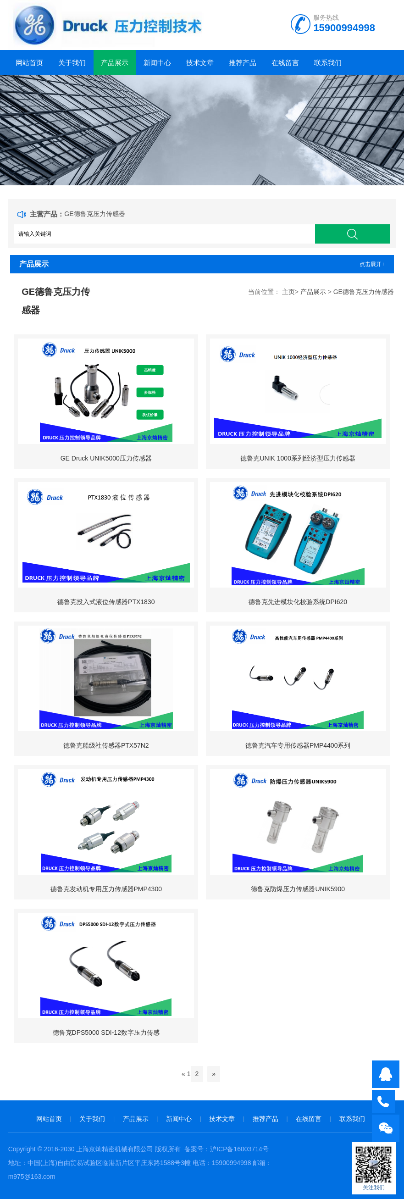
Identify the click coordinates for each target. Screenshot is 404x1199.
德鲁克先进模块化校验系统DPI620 (298, 601)
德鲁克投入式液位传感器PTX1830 (106, 601)
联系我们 (328, 63)
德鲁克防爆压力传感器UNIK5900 (298, 889)
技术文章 (200, 63)
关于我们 (72, 63)
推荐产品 (242, 63)
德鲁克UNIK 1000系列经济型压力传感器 (297, 458)
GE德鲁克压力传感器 (94, 213)
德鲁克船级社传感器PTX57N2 (106, 745)
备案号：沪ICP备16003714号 (226, 1149)
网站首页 (29, 63)
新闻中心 (157, 63)
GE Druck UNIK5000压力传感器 (106, 458)
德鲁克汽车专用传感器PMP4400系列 (297, 745)
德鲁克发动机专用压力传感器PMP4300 (106, 889)
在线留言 (285, 63)
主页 (288, 291)
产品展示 (114, 63)
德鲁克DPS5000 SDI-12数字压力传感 (106, 1032)
